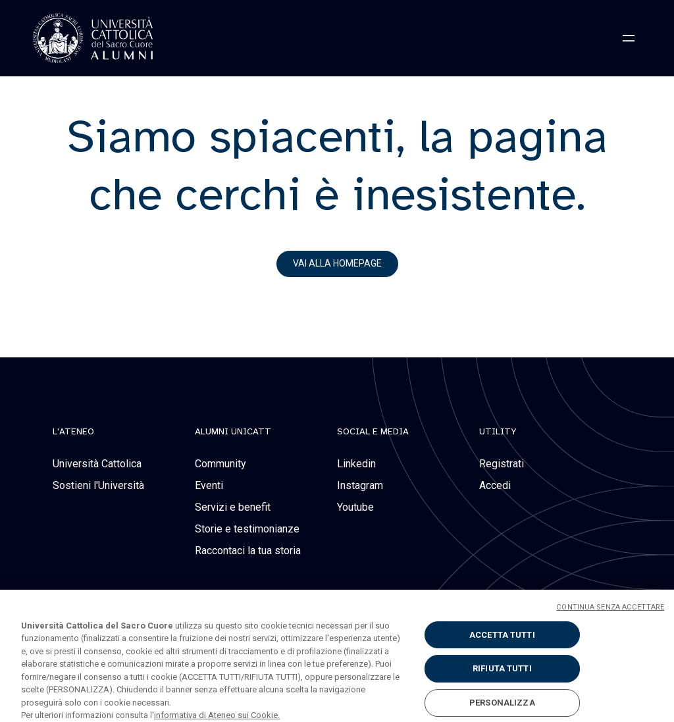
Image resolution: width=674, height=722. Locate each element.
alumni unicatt (233, 431)
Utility (498, 431)
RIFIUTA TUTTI (502, 674)
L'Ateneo (73, 431)
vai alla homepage (337, 263)
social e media (373, 431)
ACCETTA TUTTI (502, 640)
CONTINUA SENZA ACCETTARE (610, 612)
